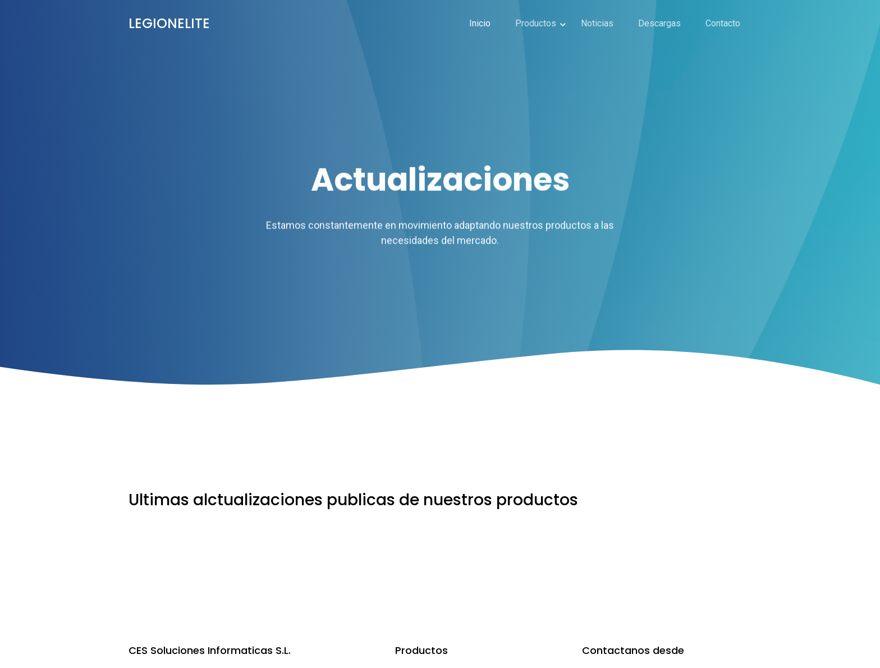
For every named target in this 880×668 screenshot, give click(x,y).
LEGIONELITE (169, 23)
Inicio (480, 23)
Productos (535, 23)
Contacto (722, 23)
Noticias (597, 23)
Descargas (659, 23)
